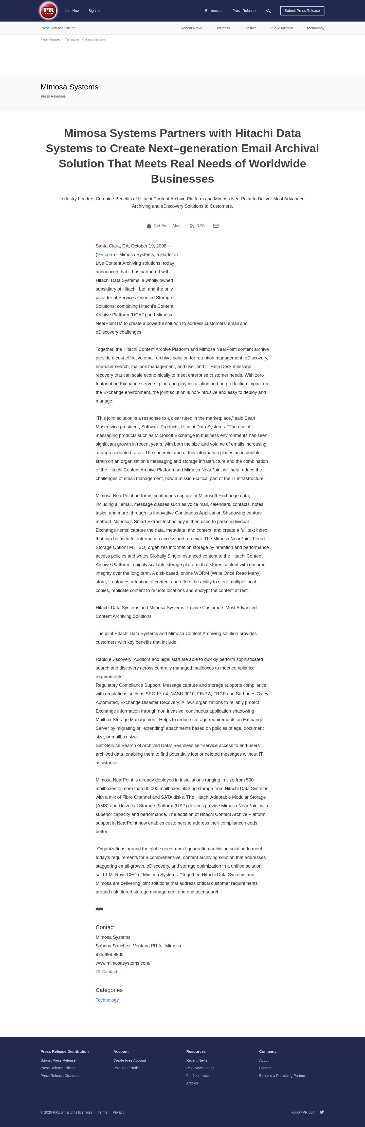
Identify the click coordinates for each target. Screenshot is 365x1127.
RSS (200, 226)
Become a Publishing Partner (282, 1076)
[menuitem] (268, 11)
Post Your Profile (127, 1068)
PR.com (105, 254)
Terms (102, 1112)
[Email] (216, 226)
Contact (106, 971)
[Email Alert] (150, 226)
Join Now (72, 11)
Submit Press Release (302, 11)
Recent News (196, 1060)
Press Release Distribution (61, 1076)
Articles (192, 1083)
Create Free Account (130, 1060)
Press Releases (50, 39)
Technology (72, 39)
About (264, 1060)
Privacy (118, 1112)
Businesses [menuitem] (214, 11)
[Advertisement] (182, 58)
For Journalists (198, 1076)
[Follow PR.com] (319, 1112)
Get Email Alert (167, 226)
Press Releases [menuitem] (244, 11)
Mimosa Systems (95, 39)
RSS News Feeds (200, 1068)
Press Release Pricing (58, 1068)
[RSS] (192, 226)
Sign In (94, 11)
